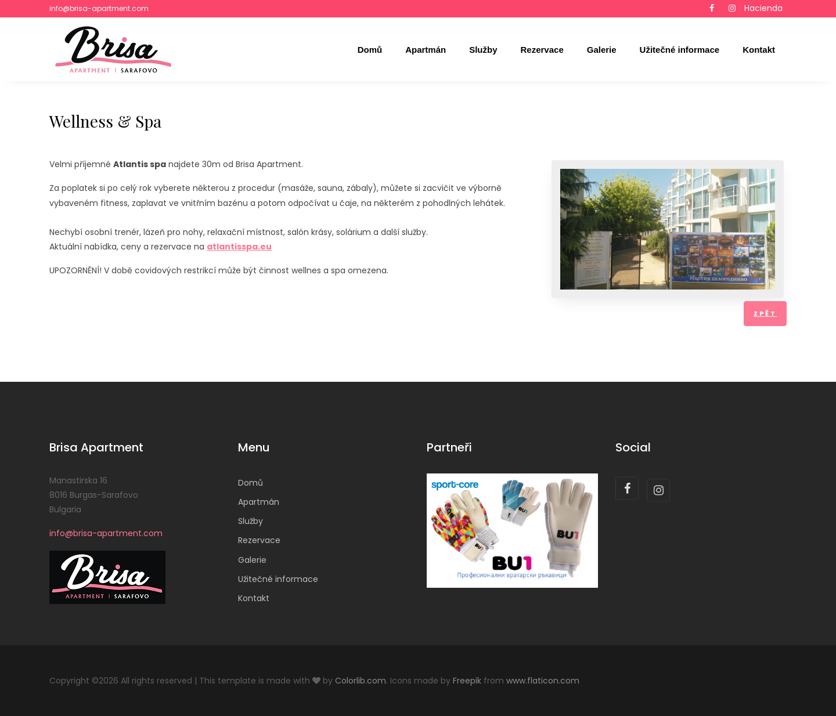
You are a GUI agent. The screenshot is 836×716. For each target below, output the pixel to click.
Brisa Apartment (96, 447)
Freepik (467, 680)
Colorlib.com (360, 680)
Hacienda (763, 8)
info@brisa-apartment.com (99, 8)
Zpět (765, 313)
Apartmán (425, 50)
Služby (483, 50)
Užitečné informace (680, 50)
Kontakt (759, 50)
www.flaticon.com (542, 680)
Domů (370, 50)
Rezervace (542, 50)
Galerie (602, 50)
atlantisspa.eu (239, 246)
